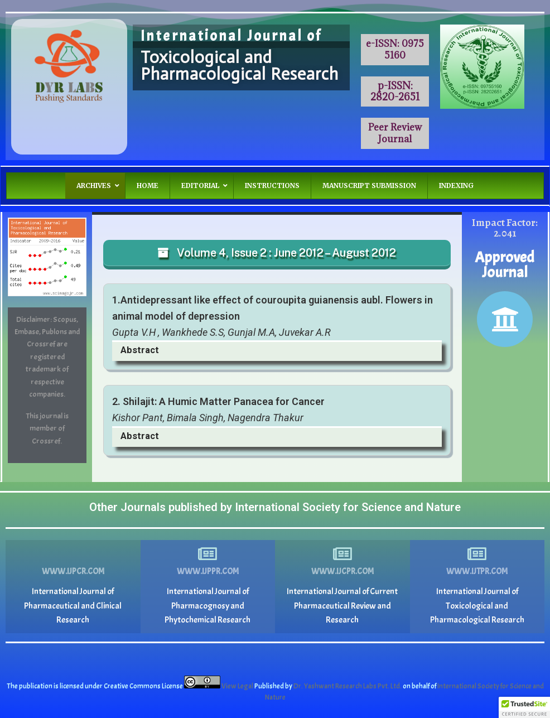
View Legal (237, 686)
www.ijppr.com (208, 571)
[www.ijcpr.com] (342, 554)
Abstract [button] (139, 350)
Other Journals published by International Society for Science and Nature (275, 507)
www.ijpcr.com (73, 571)
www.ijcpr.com (342, 571)
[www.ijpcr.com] (73, 554)
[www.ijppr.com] (207, 554)
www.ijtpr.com (477, 571)
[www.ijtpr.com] (477, 554)
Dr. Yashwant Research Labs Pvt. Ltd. (348, 686)
